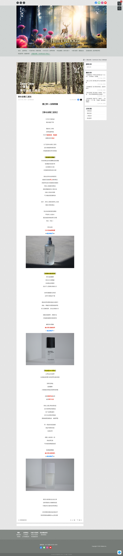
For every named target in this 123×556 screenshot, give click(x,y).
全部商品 (25, 532)
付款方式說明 (34, 532)
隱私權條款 (43, 534)
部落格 (18, 536)
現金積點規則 (43, 532)
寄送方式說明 (34, 534)
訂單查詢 (26, 534)
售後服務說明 (34, 536)
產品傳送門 (50, 233)
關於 (18, 532)
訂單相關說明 (25, 536)
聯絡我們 (18, 534)
